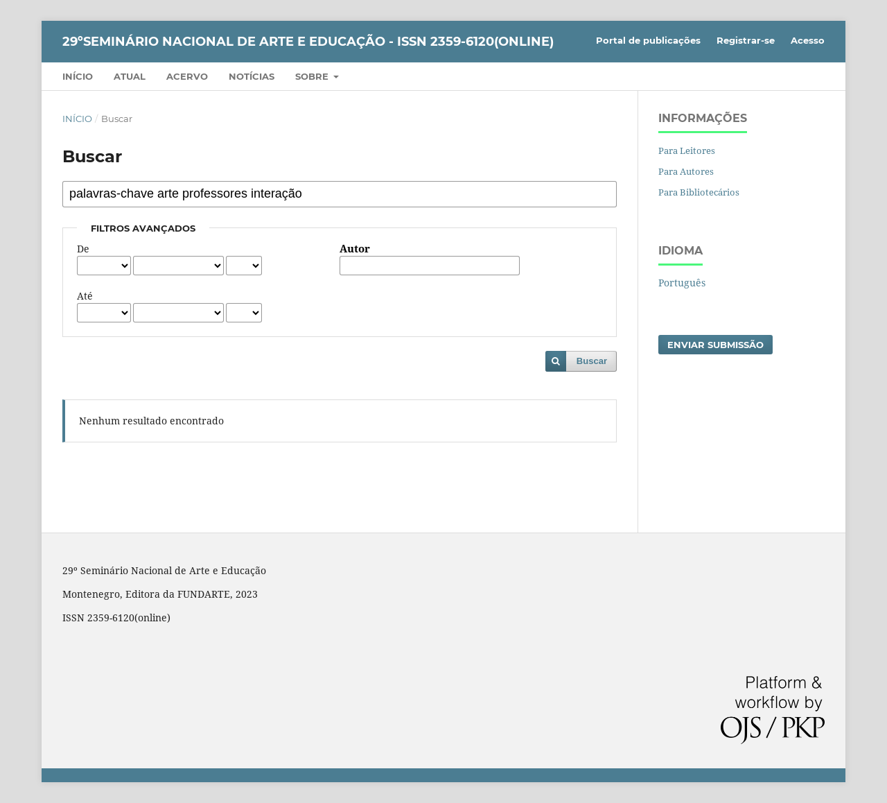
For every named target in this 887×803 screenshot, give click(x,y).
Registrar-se (746, 40)
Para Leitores (686, 150)
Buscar (592, 361)
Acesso (808, 40)
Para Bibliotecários (698, 192)
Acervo (187, 76)
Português (681, 282)
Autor (355, 249)
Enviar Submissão (715, 344)
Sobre (313, 76)
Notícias (251, 76)
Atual (130, 76)
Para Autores (686, 171)
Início (77, 76)
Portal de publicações (648, 40)
